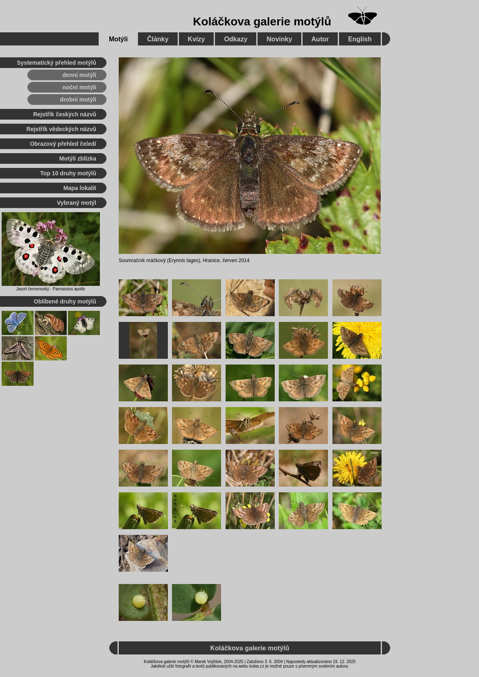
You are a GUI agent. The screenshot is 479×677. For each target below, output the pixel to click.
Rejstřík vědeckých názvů (61, 129)
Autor (320, 39)
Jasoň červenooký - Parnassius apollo (50, 289)
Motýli (118, 39)
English (360, 39)
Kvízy (196, 39)
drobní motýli (78, 99)
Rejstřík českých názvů (64, 114)
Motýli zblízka (77, 158)
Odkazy (235, 39)
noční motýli (79, 87)
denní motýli (79, 75)
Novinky (279, 39)
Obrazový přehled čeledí (63, 143)
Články (157, 39)
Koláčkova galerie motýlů (262, 21)
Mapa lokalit (79, 188)
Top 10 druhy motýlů (68, 173)
